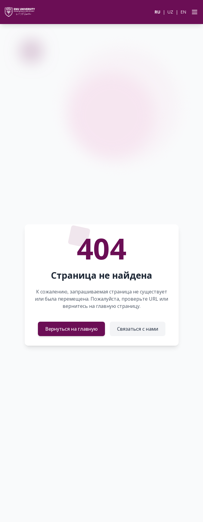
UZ (170, 12)
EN (183, 12)
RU (157, 12)
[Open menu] (193, 12)
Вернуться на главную (71, 329)
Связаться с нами (137, 329)
